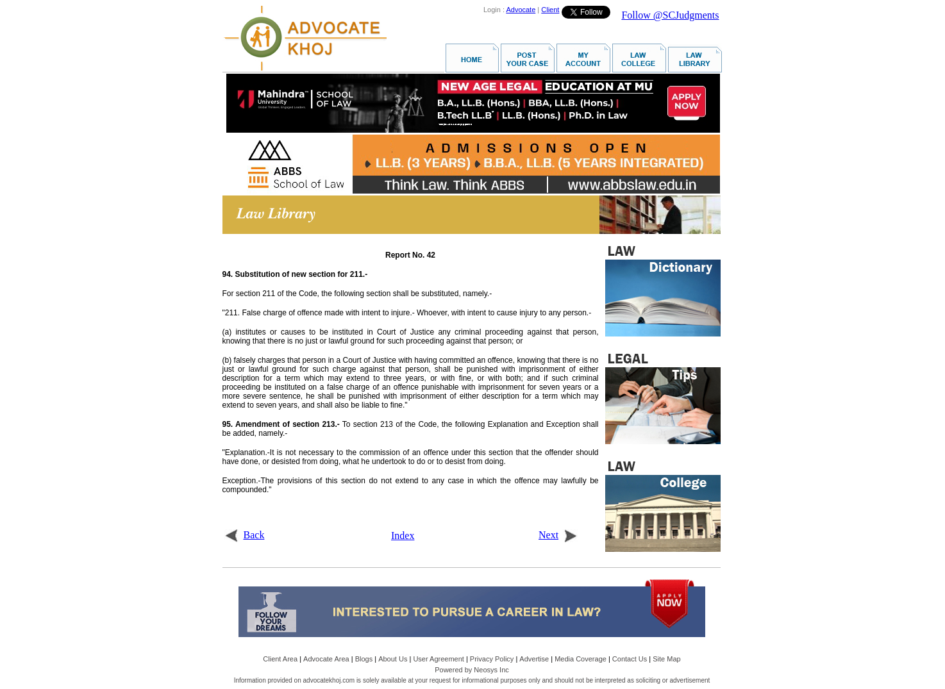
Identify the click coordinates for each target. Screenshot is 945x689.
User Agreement (438, 659)
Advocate (520, 9)
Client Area (280, 659)
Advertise (534, 659)
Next (558, 534)
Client (550, 9)
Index (402, 535)
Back (244, 534)
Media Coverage (580, 659)
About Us (392, 659)
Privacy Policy (492, 659)
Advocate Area (326, 659)
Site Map (666, 659)
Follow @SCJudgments (670, 15)
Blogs (364, 659)
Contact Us (629, 659)
